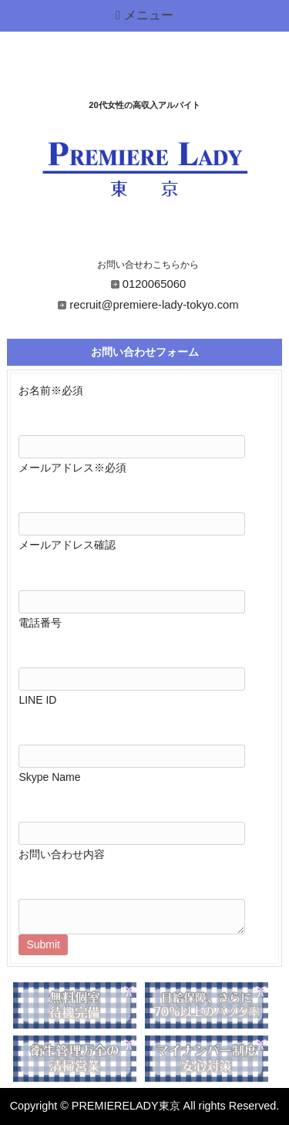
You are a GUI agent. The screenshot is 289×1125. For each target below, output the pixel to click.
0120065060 (154, 284)
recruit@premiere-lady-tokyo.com (153, 305)
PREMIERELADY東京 (126, 1106)
